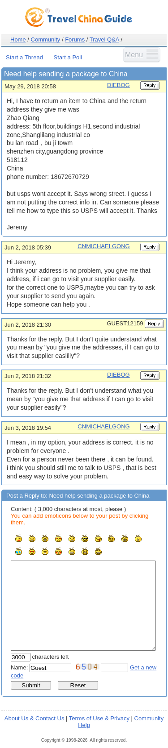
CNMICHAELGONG (103, 246)
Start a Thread (24, 57)
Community (45, 39)
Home (18, 39)
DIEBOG (118, 85)
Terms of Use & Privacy (99, 718)
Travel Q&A (104, 39)
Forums (75, 39)
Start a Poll (68, 57)
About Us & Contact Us (34, 718)
